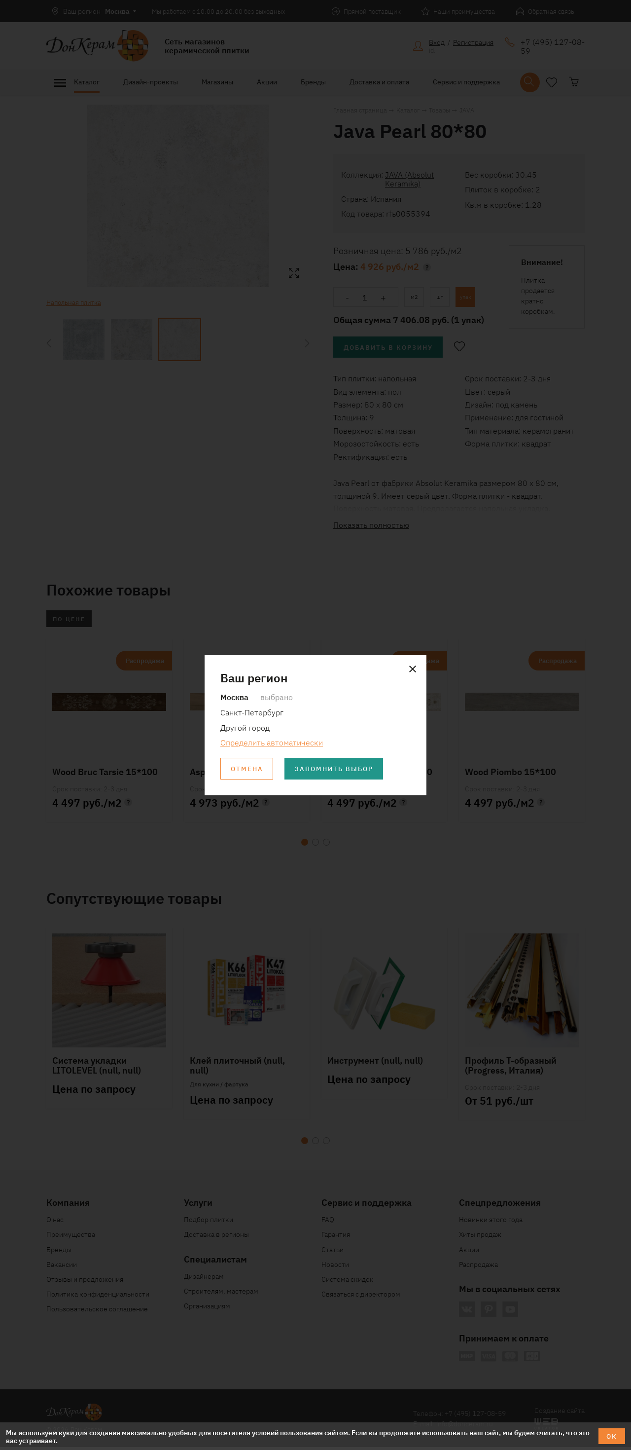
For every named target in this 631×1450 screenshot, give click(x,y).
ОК (611, 1436)
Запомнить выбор (339, 769)
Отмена (248, 769)
